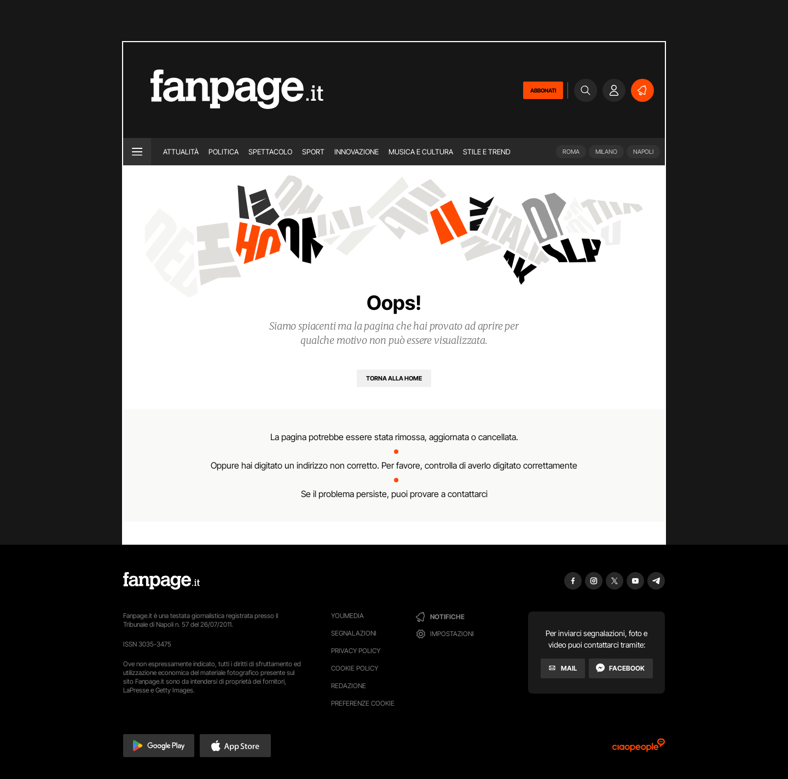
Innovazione (356, 151)
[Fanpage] (161, 581)
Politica (223, 151)
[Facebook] (621, 668)
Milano (606, 151)
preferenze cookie (363, 703)
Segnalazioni (353, 633)
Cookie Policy (354, 668)
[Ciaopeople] (638, 748)
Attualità (181, 151)
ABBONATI (543, 90)
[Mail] (563, 668)
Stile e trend (487, 151)
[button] (158, 745)
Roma (571, 151)
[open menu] (137, 151)
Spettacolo (270, 151)
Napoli (643, 151)
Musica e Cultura (421, 151)
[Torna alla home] (394, 378)
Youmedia (347, 615)
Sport (313, 151)
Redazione (348, 686)
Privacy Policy (355, 651)
